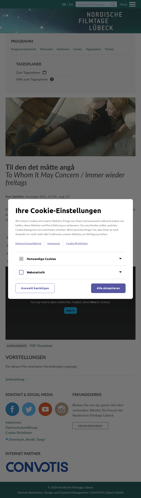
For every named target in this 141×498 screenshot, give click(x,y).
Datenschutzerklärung (28, 243)
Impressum (53, 243)
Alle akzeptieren (108, 288)
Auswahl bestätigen (35, 288)
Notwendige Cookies (41, 259)
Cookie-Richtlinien (77, 243)
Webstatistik (36, 272)
